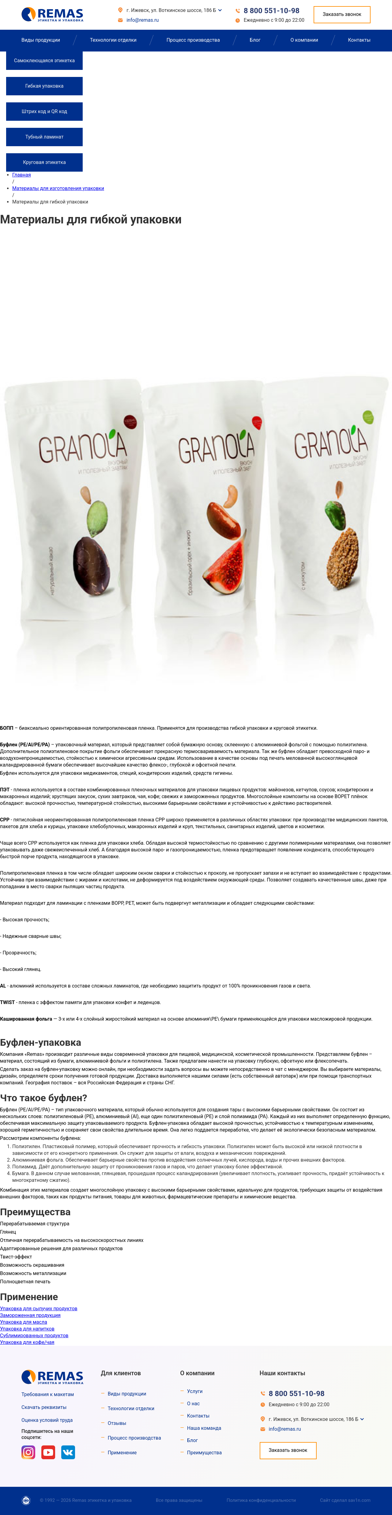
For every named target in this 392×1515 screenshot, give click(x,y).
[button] (172, 10)
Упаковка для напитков (27, 1329)
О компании (304, 40)
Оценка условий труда (47, 1420)
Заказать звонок (342, 14)
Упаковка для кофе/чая (27, 1342)
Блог (255, 40)
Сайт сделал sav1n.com (345, 1500)
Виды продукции (40, 40)
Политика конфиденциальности (261, 1500)
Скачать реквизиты (43, 1407)
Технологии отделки (113, 40)
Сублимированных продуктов (34, 1335)
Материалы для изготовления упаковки (58, 188)
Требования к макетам (47, 1394)
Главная (21, 175)
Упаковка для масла (23, 1322)
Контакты (359, 40)
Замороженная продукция (30, 1315)
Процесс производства (193, 40)
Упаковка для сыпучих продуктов (38, 1308)
